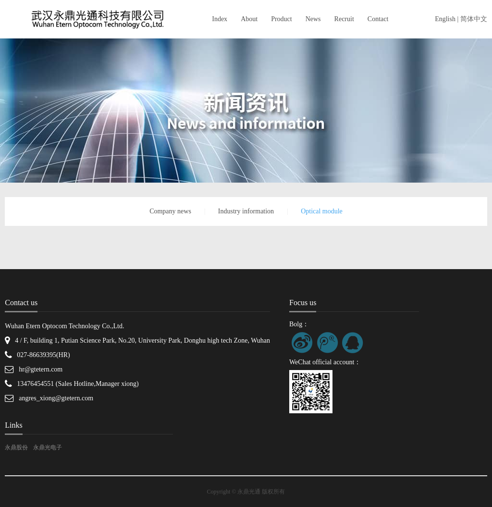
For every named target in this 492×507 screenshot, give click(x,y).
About (249, 19)
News (313, 19)
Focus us (302, 302)
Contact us (21, 302)
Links (13, 425)
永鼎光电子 (47, 447)
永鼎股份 (16, 447)
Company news (170, 211)
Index (219, 19)
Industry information (246, 211)
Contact (378, 19)
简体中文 (473, 19)
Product (281, 19)
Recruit (344, 19)
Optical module (322, 211)
